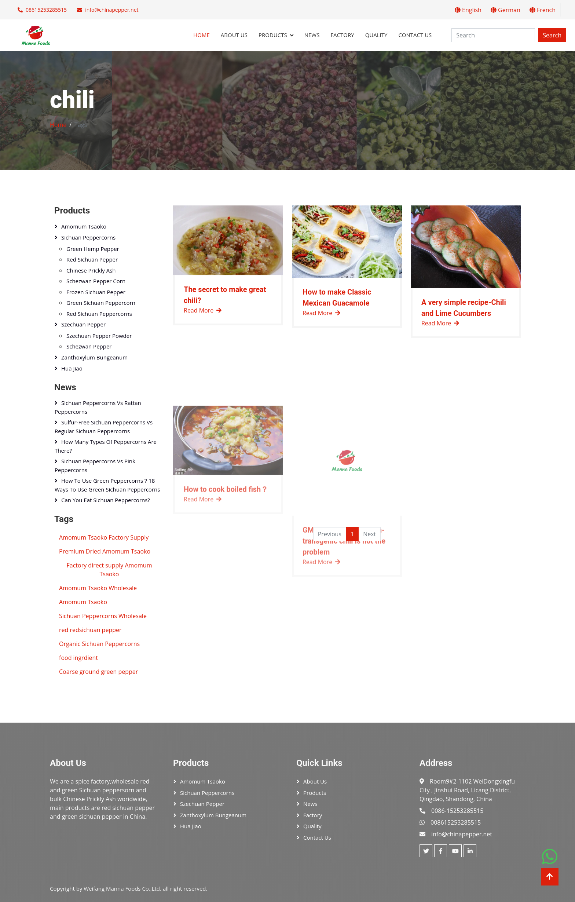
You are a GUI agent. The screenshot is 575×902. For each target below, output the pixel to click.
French (543, 10)
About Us (234, 35)
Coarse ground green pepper (98, 672)
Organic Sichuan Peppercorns (99, 644)
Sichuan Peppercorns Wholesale (103, 616)
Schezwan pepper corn (95, 281)
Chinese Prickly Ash (91, 270)
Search (552, 35)
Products (273, 35)
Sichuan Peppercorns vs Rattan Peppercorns (98, 407)
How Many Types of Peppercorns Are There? (106, 446)
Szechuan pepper (83, 324)
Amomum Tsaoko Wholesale (98, 588)
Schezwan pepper (88, 346)
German (505, 10)
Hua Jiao (72, 368)
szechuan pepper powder (99, 335)
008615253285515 (456, 822)
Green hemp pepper (92, 248)
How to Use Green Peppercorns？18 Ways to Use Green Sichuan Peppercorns (107, 485)
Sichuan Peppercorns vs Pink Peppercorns (95, 465)
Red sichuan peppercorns (99, 313)
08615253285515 (46, 9)
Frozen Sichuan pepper (95, 292)
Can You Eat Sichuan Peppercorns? (105, 500)
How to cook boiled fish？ (226, 558)
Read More (202, 313)
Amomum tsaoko (83, 226)
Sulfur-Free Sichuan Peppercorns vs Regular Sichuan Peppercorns (104, 427)
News (312, 35)
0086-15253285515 (457, 811)
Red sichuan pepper (92, 259)
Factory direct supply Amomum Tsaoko (109, 569)
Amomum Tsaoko (83, 602)
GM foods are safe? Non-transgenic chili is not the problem (344, 609)
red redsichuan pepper (90, 630)
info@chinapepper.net (111, 9)
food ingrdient (78, 658)
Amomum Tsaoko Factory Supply (104, 537)
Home (201, 35)
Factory (342, 35)
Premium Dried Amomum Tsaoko (104, 551)
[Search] (493, 35)
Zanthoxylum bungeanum (94, 357)
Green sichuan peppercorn (100, 302)
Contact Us (415, 35)
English (468, 10)
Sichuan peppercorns (88, 237)
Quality (376, 35)
